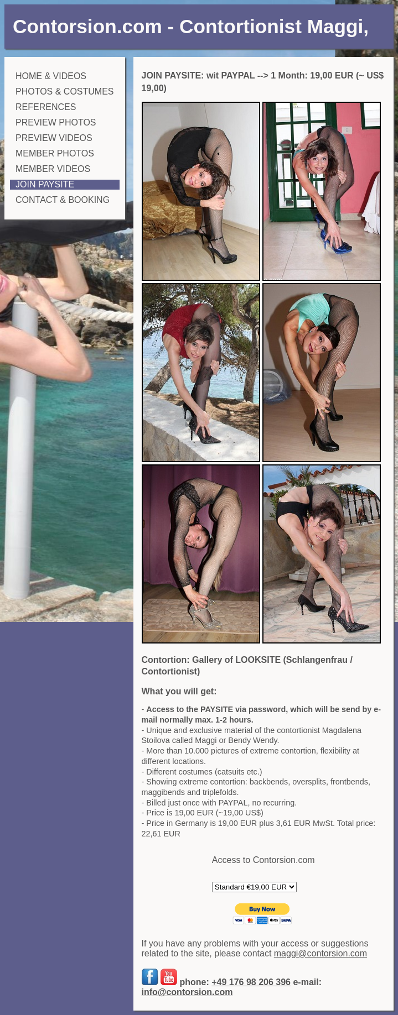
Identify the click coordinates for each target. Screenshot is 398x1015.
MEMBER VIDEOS (52, 169)
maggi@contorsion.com (320, 953)
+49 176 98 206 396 (251, 982)
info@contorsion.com (187, 992)
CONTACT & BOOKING (62, 200)
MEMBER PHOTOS (54, 153)
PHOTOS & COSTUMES (64, 91)
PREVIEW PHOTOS (55, 122)
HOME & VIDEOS (50, 76)
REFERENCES (45, 107)
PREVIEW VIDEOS (53, 138)
